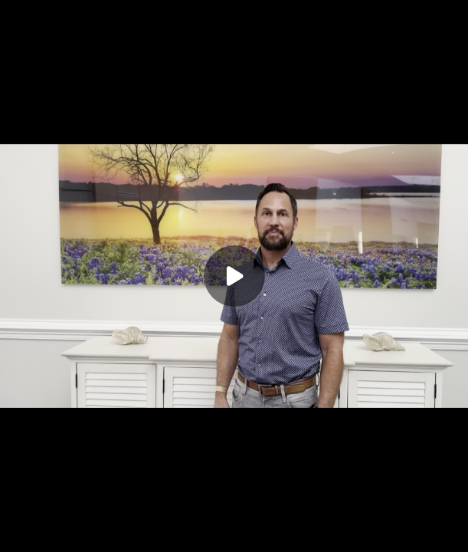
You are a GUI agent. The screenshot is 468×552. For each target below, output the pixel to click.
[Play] (234, 276)
